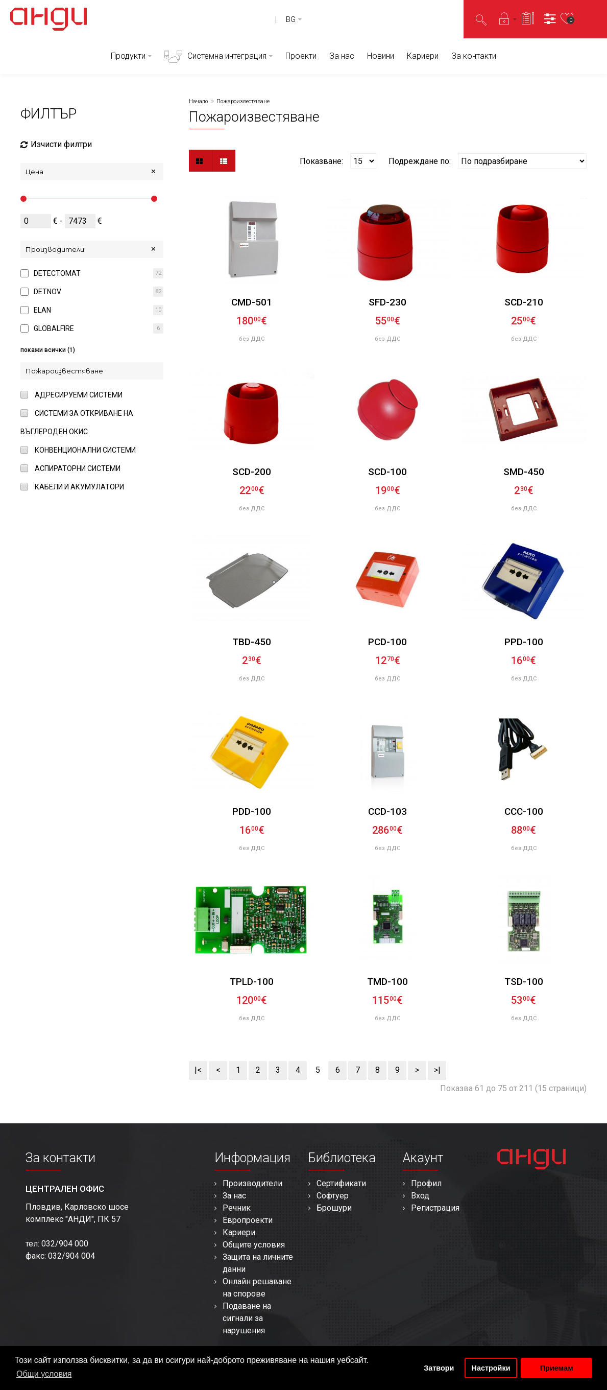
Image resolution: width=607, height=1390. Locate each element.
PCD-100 (387, 642)
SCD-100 (387, 472)
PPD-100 (523, 642)
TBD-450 (251, 642)
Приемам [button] (556, 1368)
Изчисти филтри (56, 144)
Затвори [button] (439, 1368)
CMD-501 (251, 302)
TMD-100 (387, 981)
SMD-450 (523, 472)
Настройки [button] (491, 1368)
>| (437, 1070)
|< (198, 1070)
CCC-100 (523, 811)
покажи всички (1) (47, 350)
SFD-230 (387, 302)
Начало (198, 101)
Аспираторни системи (77, 468)
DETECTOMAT (57, 273)
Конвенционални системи (85, 450)
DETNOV (47, 292)
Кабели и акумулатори (79, 487)
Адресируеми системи (79, 395)
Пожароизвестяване (243, 101)
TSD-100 (523, 981)
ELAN (42, 310)
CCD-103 (387, 811)
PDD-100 (251, 811)
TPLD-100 (252, 981)
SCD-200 (251, 472)
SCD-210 (523, 302)
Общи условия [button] (44, 1374)
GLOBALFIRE (54, 328)
